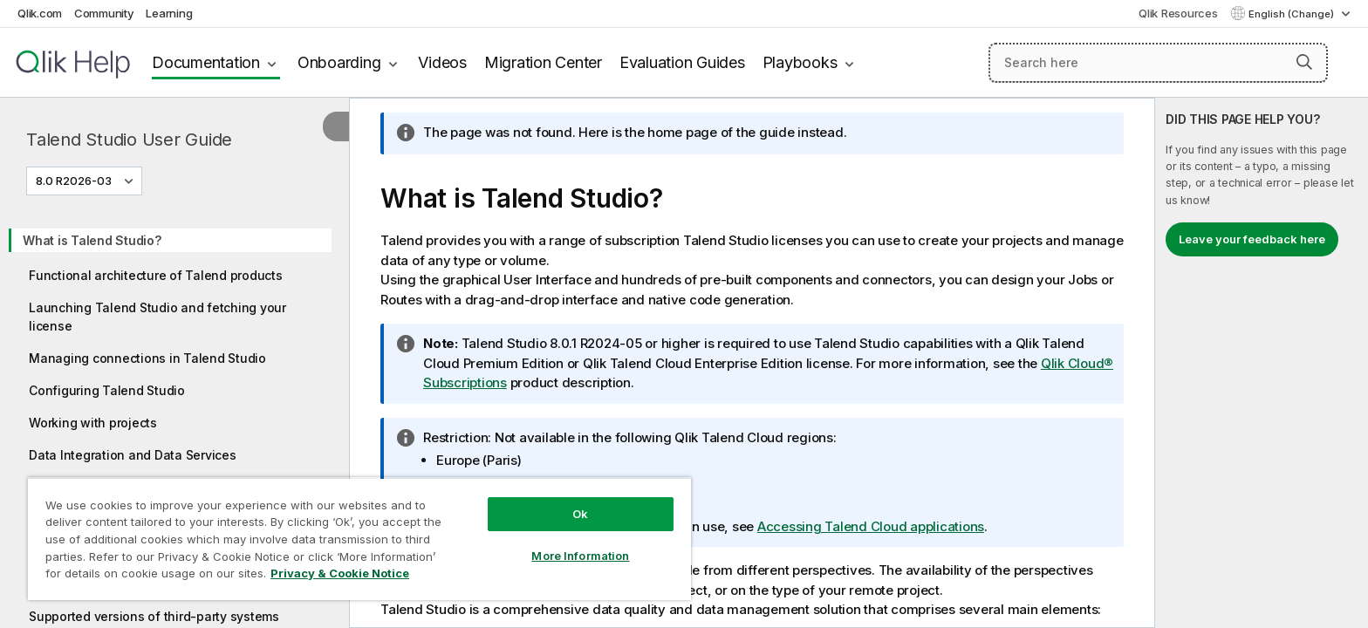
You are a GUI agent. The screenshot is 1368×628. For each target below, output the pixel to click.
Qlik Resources (1178, 13)
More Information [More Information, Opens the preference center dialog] (580, 556)
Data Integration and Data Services (132, 454)
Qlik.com (39, 13)
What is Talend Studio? (92, 240)
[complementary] (1261, 363)
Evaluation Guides (682, 62)
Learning (169, 13)
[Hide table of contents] (336, 126)
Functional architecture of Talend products (156, 275)
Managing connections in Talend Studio (147, 358)
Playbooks (800, 62)
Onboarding (339, 62)
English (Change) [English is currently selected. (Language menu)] (1292, 14)
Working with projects (93, 422)
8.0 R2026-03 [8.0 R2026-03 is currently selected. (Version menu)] (75, 181)
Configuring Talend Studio (107, 390)
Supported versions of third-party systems (154, 616)
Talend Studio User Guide (129, 139)
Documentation (206, 62)
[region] (359, 538)
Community (104, 13)
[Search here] (1158, 62)
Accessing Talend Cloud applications (870, 526)
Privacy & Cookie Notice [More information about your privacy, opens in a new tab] (339, 573)
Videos (442, 62)
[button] (1304, 62)
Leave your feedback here (1252, 239)
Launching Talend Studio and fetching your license (157, 316)
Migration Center (543, 62)
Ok (580, 514)
